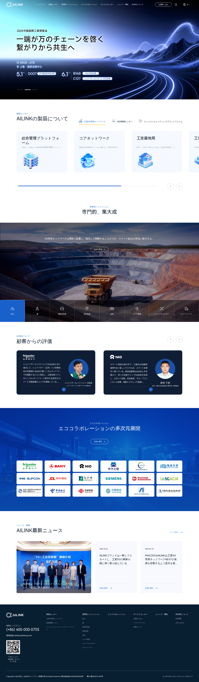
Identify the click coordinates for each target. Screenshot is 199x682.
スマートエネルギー (89, 643)
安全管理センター (52, 623)
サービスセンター (107, 4)
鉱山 (83, 618)
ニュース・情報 (122, 4)
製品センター (53, 4)
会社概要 (178, 618)
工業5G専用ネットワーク (54, 618)
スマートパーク (87, 647)
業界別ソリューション (70, 4)
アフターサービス (139, 623)
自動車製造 (86, 627)
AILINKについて (137, 4)
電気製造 (85, 631)
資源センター (137, 627)
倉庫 (83, 635)
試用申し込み (163, 5)
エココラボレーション (89, 4)
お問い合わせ (180, 623)
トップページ (40, 4)
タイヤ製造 (86, 639)
